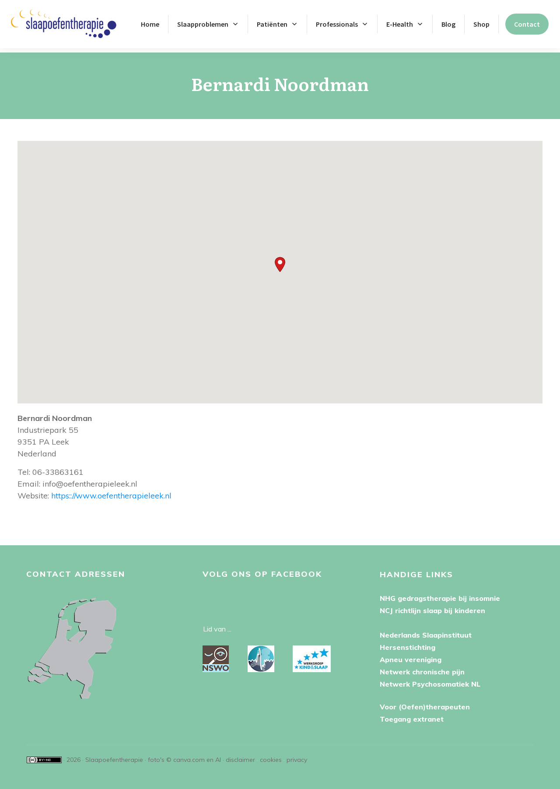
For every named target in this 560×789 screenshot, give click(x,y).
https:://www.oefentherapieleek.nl (111, 491)
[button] (280, 260)
